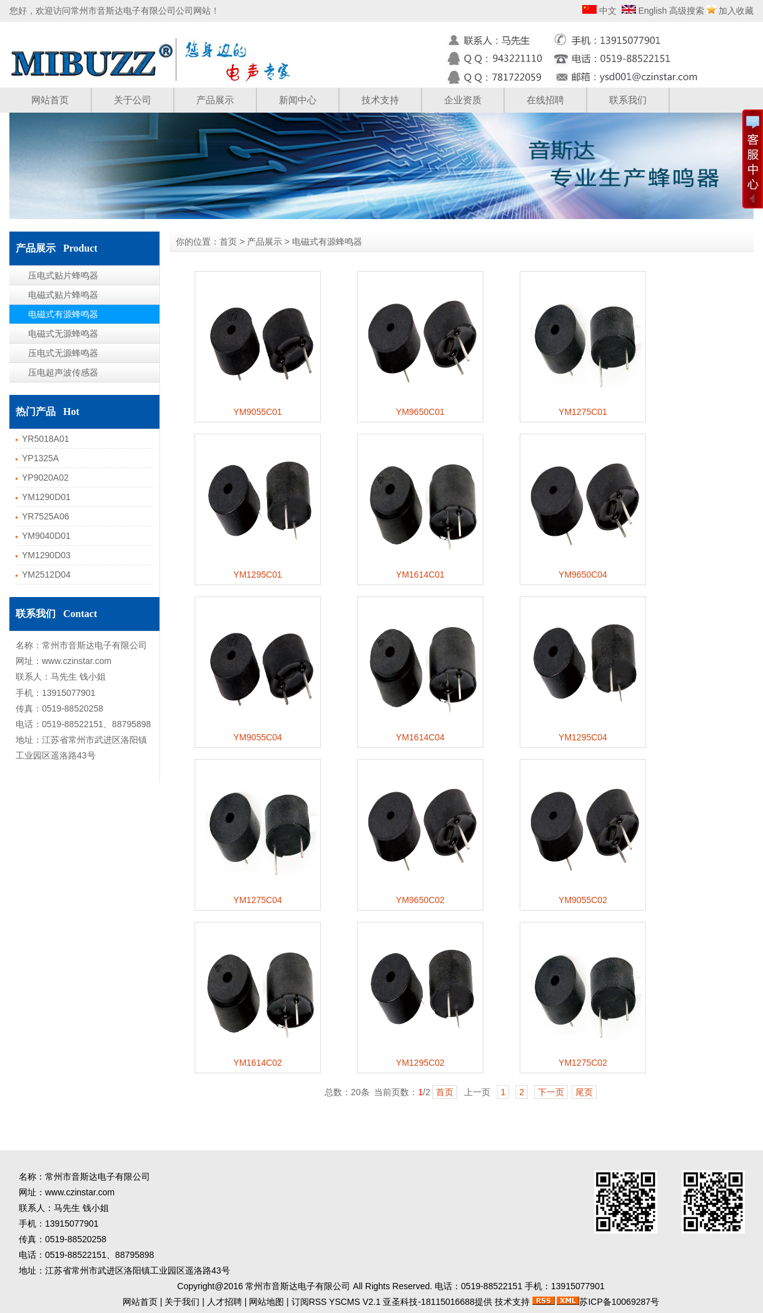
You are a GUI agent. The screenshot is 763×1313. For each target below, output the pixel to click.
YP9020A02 (45, 478)
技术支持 (380, 100)
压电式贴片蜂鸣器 (63, 275)
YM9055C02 (582, 900)
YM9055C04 (257, 737)
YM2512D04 (46, 575)
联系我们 (628, 100)
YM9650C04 (582, 575)
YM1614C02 (257, 1063)
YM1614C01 (420, 575)
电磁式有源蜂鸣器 (63, 314)
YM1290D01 (46, 497)
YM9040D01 (46, 536)
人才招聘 (224, 1302)
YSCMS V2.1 (354, 1302)
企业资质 (463, 100)
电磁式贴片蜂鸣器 (63, 295)
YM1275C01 (582, 412)
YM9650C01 (420, 412)
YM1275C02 (582, 1063)
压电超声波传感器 (63, 372)
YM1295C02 (420, 1063)
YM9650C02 (420, 900)
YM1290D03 (46, 555)
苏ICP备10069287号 (619, 1302)
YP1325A (40, 458)
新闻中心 (297, 100)
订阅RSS (309, 1302)
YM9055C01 (257, 412)
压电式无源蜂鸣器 (63, 353)
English (651, 11)
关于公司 (132, 100)
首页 (228, 242)
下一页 (551, 1092)
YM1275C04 (257, 900)
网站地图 (266, 1302)
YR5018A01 (45, 439)
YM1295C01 (257, 575)
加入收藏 (736, 11)
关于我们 (182, 1302)
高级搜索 (686, 11)
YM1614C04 (420, 737)
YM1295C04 (582, 737)
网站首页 (50, 100)
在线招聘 (545, 100)
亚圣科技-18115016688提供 (437, 1302)
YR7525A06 (45, 516)
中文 (607, 11)
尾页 (584, 1092)
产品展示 (215, 100)
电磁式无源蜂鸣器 (63, 334)
